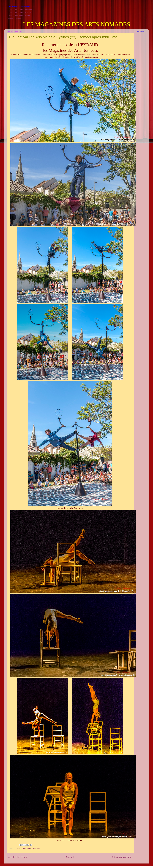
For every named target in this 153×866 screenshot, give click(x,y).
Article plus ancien (121, 857)
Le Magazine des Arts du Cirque (20, 9)
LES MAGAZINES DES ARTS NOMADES (76, 24)
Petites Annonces (14, 18)
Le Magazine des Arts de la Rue (20, 12)
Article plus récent (17, 857)
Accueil (70, 857)
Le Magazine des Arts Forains (19, 15)
